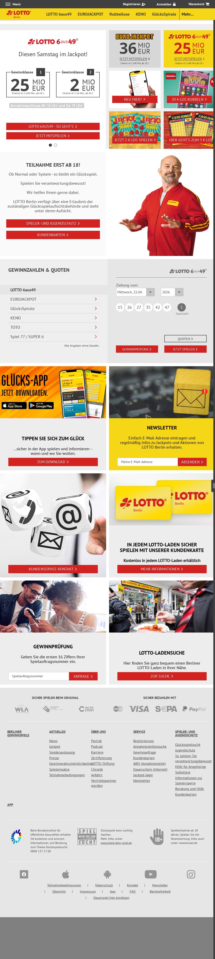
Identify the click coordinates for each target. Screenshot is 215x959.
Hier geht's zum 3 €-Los (190, 140)
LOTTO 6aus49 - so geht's (53, 126)
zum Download (53, 461)
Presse (54, 758)
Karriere (97, 752)
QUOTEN (185, 339)
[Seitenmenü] (213, 484)
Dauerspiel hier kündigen (111, 898)
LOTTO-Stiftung (102, 763)
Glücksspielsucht (187, 744)
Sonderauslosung (62, 752)
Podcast (97, 746)
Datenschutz (104, 885)
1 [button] (50, 145)
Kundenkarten (53, 234)
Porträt (96, 741)
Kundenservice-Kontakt (53, 569)
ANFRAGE (83, 676)
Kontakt (132, 885)
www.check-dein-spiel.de (116, 843)
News (53, 741)
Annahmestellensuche (150, 746)
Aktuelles (57, 731)
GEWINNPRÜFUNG (137, 349)
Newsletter (141, 780)
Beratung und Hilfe (189, 789)
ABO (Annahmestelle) (149, 763)
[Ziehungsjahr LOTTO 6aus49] (172, 292)
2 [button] (55, 145)
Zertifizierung (101, 758)
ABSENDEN (192, 462)
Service (139, 731)
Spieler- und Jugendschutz (53, 223)
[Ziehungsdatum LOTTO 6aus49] (135, 292)
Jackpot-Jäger (143, 775)
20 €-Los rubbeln (189, 99)
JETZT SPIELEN (185, 349)
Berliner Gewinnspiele (18, 733)
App (10, 805)
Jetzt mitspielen (53, 135)
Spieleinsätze (59, 769)
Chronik (97, 769)
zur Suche (162, 676)
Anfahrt (96, 775)
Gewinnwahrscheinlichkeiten (71, 763)
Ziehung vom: (127, 285)
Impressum (88, 891)
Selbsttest (182, 772)
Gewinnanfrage (144, 752)
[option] (53, 89)
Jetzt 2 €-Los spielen (135, 140)
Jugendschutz (185, 750)
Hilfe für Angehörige (190, 766)
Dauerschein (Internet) (150, 769)
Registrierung (143, 741)
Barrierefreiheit (160, 891)
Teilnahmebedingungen (67, 775)
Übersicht (59, 891)
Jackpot (54, 746)
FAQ (133, 891)
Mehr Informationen (162, 569)
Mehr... (188, 14)
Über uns (98, 731)
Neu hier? (135, 99)
